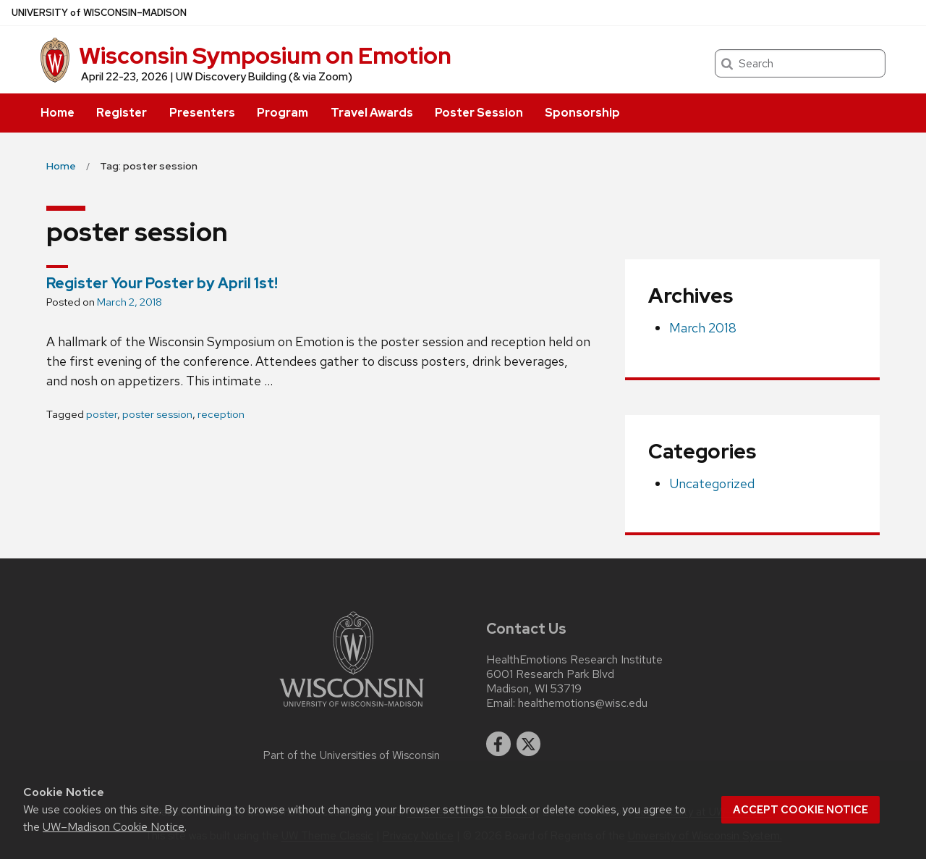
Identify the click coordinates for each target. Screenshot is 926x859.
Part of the (351, 755)
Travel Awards (372, 112)
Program (282, 112)
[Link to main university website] (351, 709)
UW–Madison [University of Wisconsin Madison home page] (99, 13)
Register (121, 112)
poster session (157, 414)
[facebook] (498, 744)
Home (58, 112)
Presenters (202, 112)
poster (101, 414)
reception (221, 414)
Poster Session (479, 112)
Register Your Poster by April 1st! (162, 283)
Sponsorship (582, 112)
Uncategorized (712, 483)
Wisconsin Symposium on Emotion (265, 55)
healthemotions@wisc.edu (582, 703)
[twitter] (529, 744)
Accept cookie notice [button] (800, 810)
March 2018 (702, 327)
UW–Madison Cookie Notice (113, 826)
